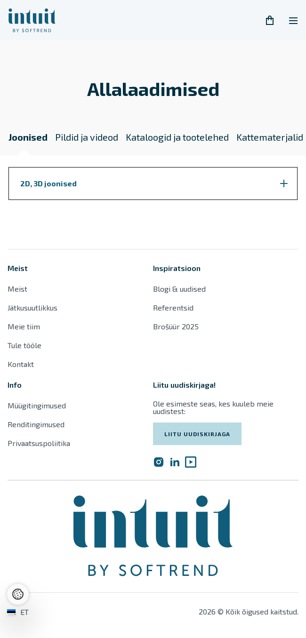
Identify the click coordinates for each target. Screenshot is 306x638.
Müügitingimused (37, 405)
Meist (17, 288)
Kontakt (21, 363)
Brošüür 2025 (176, 326)
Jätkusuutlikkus (32, 307)
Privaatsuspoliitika (39, 443)
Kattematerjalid (269, 137)
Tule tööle (24, 345)
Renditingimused (37, 424)
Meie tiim (24, 326)
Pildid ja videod (86, 137)
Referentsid (173, 307)
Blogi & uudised (179, 288)
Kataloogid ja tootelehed (177, 137)
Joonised (28, 137)
